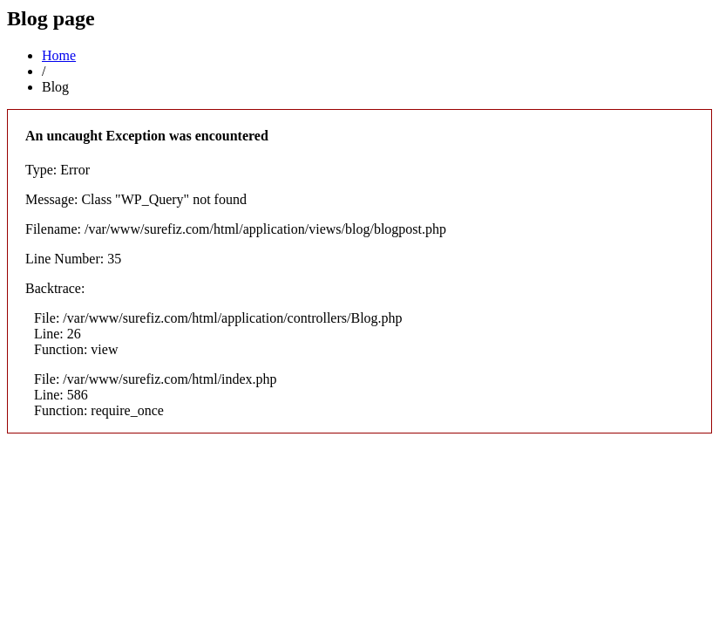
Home (59, 55)
